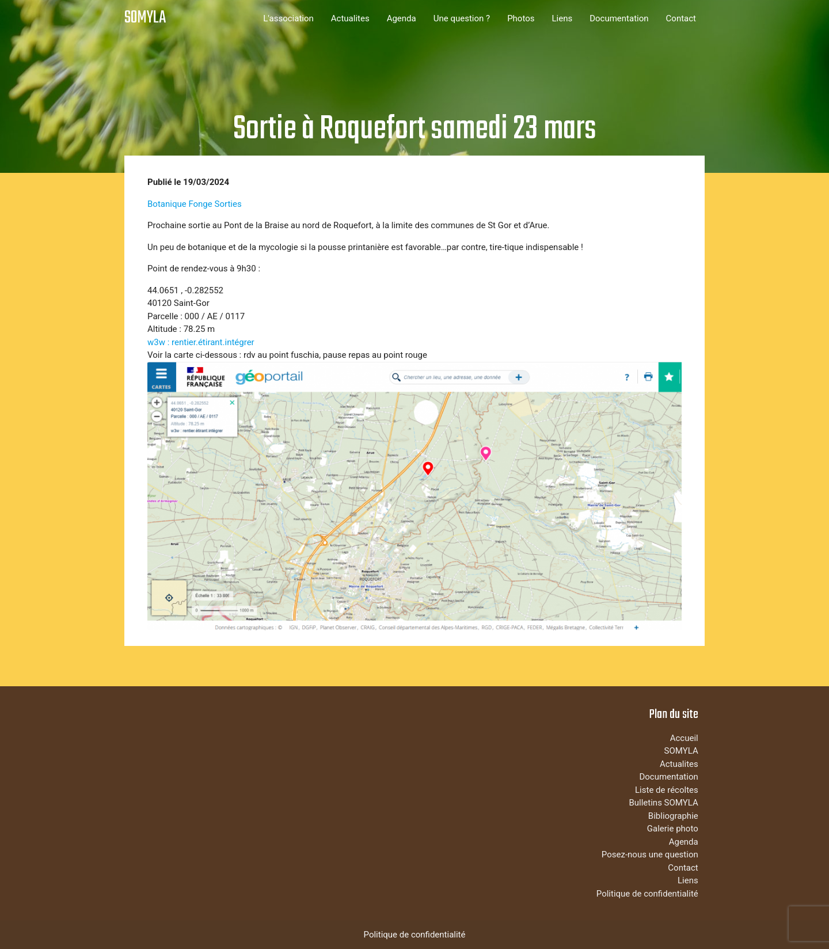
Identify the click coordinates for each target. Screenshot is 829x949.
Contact (681, 18)
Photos (520, 18)
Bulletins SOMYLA (663, 802)
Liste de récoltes (666, 790)
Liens (562, 18)
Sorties (227, 204)
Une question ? (461, 18)
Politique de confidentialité (647, 893)
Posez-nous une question (650, 854)
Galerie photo (672, 828)
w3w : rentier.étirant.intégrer (200, 342)
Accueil (684, 738)
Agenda (401, 18)
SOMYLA (145, 18)
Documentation (619, 18)
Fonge (200, 204)
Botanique (167, 204)
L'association (288, 18)
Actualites (350, 18)
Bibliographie (673, 816)
